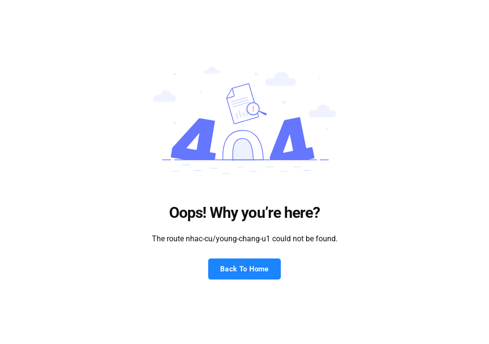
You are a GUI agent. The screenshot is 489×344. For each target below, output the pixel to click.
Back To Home (244, 269)
